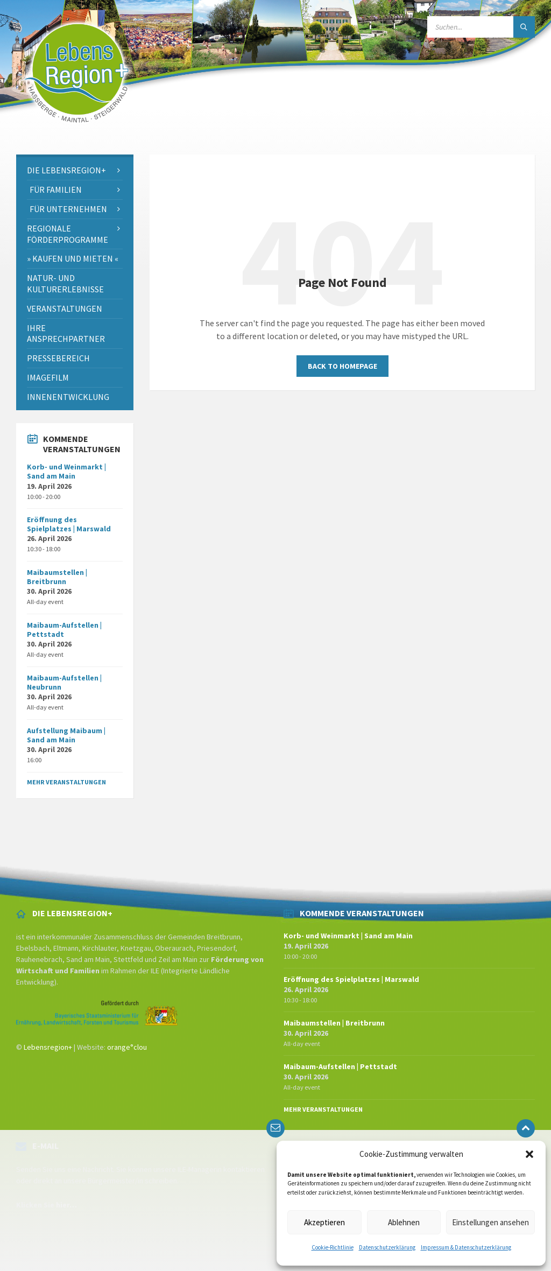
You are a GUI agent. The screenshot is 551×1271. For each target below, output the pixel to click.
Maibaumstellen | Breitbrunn (57, 576)
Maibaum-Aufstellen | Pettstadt (64, 629)
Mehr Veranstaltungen (66, 782)
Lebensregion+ (48, 1047)
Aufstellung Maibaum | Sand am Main (66, 735)
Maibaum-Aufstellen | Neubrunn (64, 682)
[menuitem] (75, 170)
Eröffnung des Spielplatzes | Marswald (69, 524)
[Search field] (481, 27)
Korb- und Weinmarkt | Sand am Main (66, 471)
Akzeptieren (324, 1222)
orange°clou (127, 1047)
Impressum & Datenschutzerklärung (466, 1247)
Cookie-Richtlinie (333, 1247)
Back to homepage (342, 366)
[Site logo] (76, 133)
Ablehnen (404, 1222)
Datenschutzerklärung (387, 1247)
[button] (529, 1154)
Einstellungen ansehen (490, 1222)
